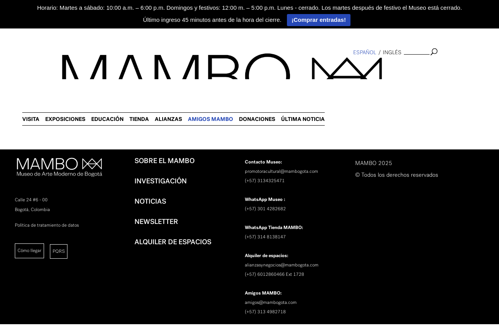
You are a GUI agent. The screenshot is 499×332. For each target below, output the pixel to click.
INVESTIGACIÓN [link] (160, 181)
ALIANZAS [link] (328, 68)
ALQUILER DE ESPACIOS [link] (172, 242)
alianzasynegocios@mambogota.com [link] (282, 265)
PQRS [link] (59, 251)
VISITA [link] (190, 68)
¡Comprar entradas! (319, 19)
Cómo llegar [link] (29, 250)
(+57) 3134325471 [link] (265, 180)
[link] (10, 127)
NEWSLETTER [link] (156, 221)
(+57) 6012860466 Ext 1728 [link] (274, 274)
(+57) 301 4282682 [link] (265, 208)
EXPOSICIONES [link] (225, 68)
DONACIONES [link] (416, 68)
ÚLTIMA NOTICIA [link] (462, 68)
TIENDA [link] (298, 68)
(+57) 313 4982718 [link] (265, 311)
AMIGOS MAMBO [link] (370, 68)
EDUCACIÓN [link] (267, 68)
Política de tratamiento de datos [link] (47, 225)
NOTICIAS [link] (150, 201)
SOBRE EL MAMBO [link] (164, 160)
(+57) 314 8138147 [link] (265, 237)
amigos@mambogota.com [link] (271, 302)
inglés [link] (392, 52)
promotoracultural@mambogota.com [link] (281, 171)
